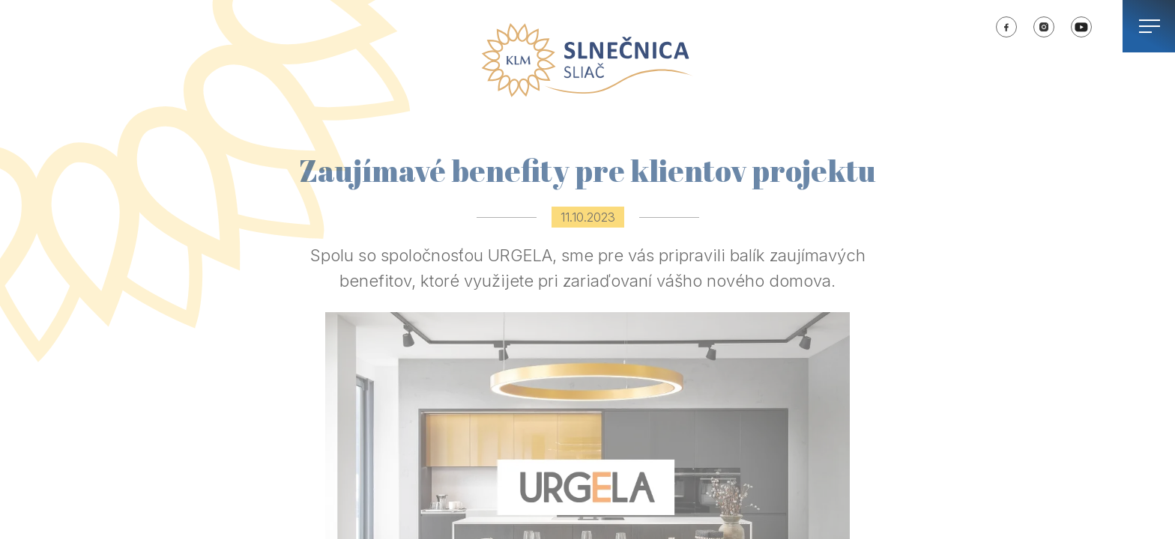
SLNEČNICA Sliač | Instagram (1044, 27)
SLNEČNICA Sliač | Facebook (1006, 27)
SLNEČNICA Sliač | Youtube (1081, 27)
